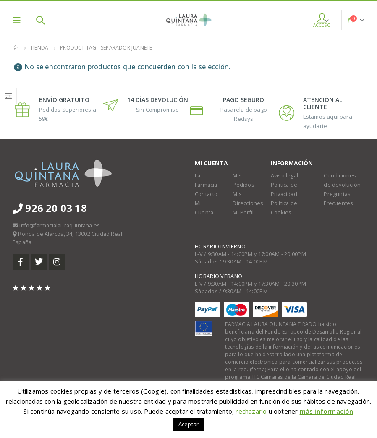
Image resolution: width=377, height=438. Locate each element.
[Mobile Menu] (19, 20)
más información (326, 411)
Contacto (206, 194)
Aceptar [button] (188, 424)
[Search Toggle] (40, 20)
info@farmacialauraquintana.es (59, 225)
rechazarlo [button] (251, 411)
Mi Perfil (243, 212)
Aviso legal (284, 175)
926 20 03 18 (50, 208)
